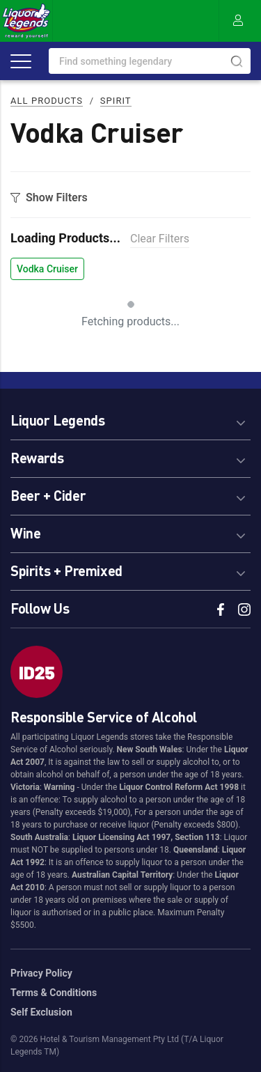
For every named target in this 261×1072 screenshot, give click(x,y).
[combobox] (150, 61)
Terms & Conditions (53, 992)
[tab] (130, 418)
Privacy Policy (41, 973)
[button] (130, 418)
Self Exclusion (41, 1012)
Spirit (116, 100)
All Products (46, 100)
